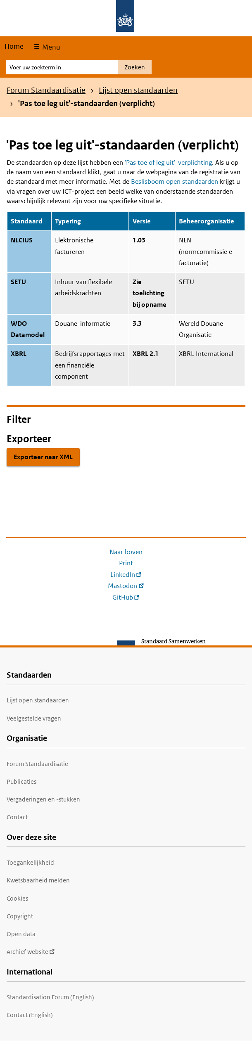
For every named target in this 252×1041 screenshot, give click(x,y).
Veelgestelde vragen (34, 718)
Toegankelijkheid (30, 862)
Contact (17, 817)
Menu (50, 47)
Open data (21, 934)
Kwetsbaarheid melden (38, 880)
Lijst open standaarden (138, 90)
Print (126, 563)
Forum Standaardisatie (46, 90)
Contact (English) (30, 1015)
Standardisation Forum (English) (50, 997)
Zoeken (134, 67)
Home (14, 46)
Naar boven (126, 552)
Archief (31, 952)
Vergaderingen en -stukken (43, 799)
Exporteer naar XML (43, 457)
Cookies (17, 898)
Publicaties (21, 781)
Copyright (20, 916)
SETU (18, 281)
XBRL (18, 353)
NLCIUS (22, 240)
